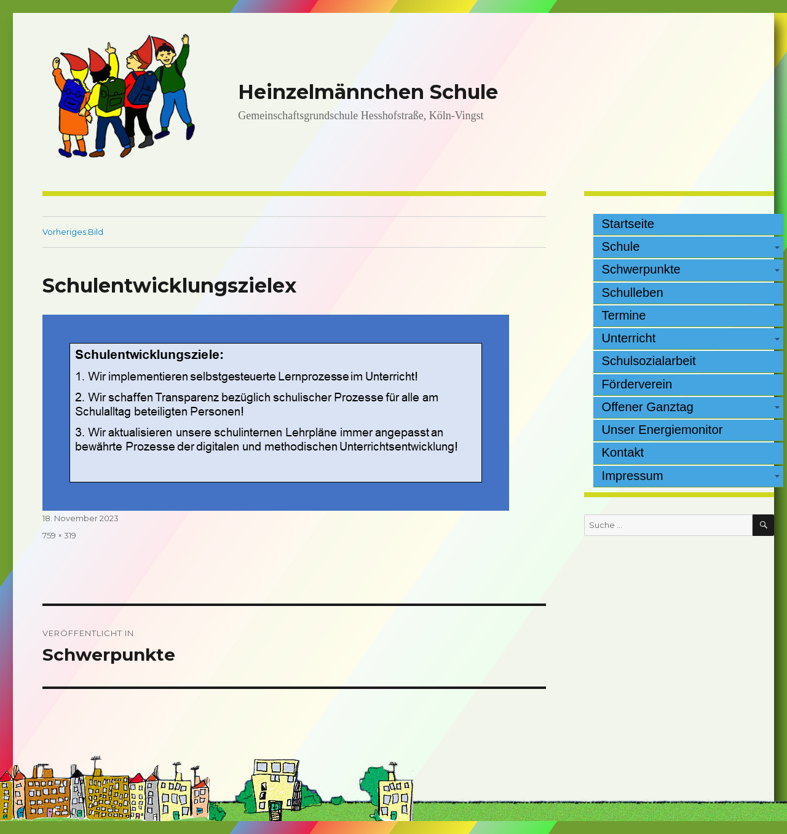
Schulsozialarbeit (649, 361)
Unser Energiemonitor (662, 429)
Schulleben (632, 292)
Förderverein (637, 384)
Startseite (628, 223)
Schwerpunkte (641, 269)
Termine (624, 315)
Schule (621, 246)
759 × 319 (59, 535)
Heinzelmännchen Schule (368, 92)
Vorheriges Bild (72, 232)
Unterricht (629, 338)
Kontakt (623, 452)
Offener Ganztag (648, 407)
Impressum (632, 475)
